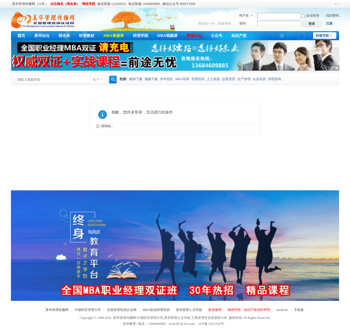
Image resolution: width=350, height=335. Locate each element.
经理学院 (140, 36)
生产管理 (243, 79)
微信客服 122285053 (111, 4)
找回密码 (332, 16)
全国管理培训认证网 (121, 310)
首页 (21, 36)
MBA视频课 (167, 36)
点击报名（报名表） (65, 4)
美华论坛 (41, 36)
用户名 (244, 16)
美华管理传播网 (56, 310)
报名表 (64, 36)
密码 (242, 23)
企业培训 (259, 79)
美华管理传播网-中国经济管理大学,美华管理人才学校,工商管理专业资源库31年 (170, 318)
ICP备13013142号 (212, 324)
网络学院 (88, 4)
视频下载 (151, 79)
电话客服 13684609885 (144, 4)
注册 (329, 23)
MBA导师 (182, 79)
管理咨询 (274, 79)
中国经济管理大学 (88, 310)
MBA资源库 (113, 36)
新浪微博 (214, 310)
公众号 (216, 36)
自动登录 (310, 16)
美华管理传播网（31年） (30, 4)
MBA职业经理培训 (156, 310)
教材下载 (135, 79)
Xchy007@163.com (181, 324)
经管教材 (86, 36)
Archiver (282, 310)
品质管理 (228, 79)
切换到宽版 (336, 3)
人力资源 (213, 79)
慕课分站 (194, 36)
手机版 (299, 310)
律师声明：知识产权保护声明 (249, 310)
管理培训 (198, 79)
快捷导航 (322, 35)
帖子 (96, 79)
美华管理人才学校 (189, 310)
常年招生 (166, 79)
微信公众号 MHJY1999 (178, 4)
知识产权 (239, 36)
